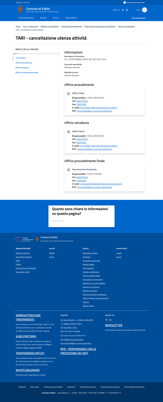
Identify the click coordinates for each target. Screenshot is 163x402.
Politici (18, 264)
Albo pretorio (26, 336)
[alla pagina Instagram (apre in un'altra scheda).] (126, 9)
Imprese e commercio (91, 287)
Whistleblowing (28, 370)
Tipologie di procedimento (71, 26)
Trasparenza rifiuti (30, 353)
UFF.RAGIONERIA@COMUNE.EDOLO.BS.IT (101, 184)
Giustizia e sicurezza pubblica (94, 283)
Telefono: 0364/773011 (71, 323)
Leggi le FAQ (71, 387)
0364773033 (82, 177)
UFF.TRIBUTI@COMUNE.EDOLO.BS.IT (98, 107)
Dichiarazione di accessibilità (53, 387)
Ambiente (86, 257)
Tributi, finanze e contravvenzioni (96, 298)
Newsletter (113, 325)
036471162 (81, 104)
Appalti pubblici (88, 264)
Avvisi (51, 257)
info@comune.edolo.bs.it (71, 339)
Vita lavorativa (88, 305)
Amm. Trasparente (30, 26)
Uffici (18, 260)
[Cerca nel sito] (144, 9)
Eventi (118, 257)
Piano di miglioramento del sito (134, 387)
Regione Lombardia (23, 2)
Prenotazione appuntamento (110, 387)
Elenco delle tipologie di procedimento (100, 26)
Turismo (86, 302)
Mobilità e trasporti (90, 290)
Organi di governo (23, 253)
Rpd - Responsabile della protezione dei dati (78, 351)
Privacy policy (34, 387)
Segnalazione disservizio (88, 387)
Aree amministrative (24, 257)
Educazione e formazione (93, 279)
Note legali (22, 387)
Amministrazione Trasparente (28, 317)
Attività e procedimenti (50, 26)
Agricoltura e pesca (90, 253)
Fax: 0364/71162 (68, 327)
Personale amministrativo (26, 268)
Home (18, 26)
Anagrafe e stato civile (91, 260)
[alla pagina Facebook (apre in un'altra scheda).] (122, 9)
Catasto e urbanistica (91, 272)
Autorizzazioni (88, 268)
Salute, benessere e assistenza (95, 294)
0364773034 (82, 101)
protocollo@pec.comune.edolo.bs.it (94, 111)
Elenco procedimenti (126, 26)
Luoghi (119, 253)
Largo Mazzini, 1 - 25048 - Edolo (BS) (81, 319)
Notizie (52, 253)
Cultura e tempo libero (91, 275)
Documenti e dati (22, 272)
